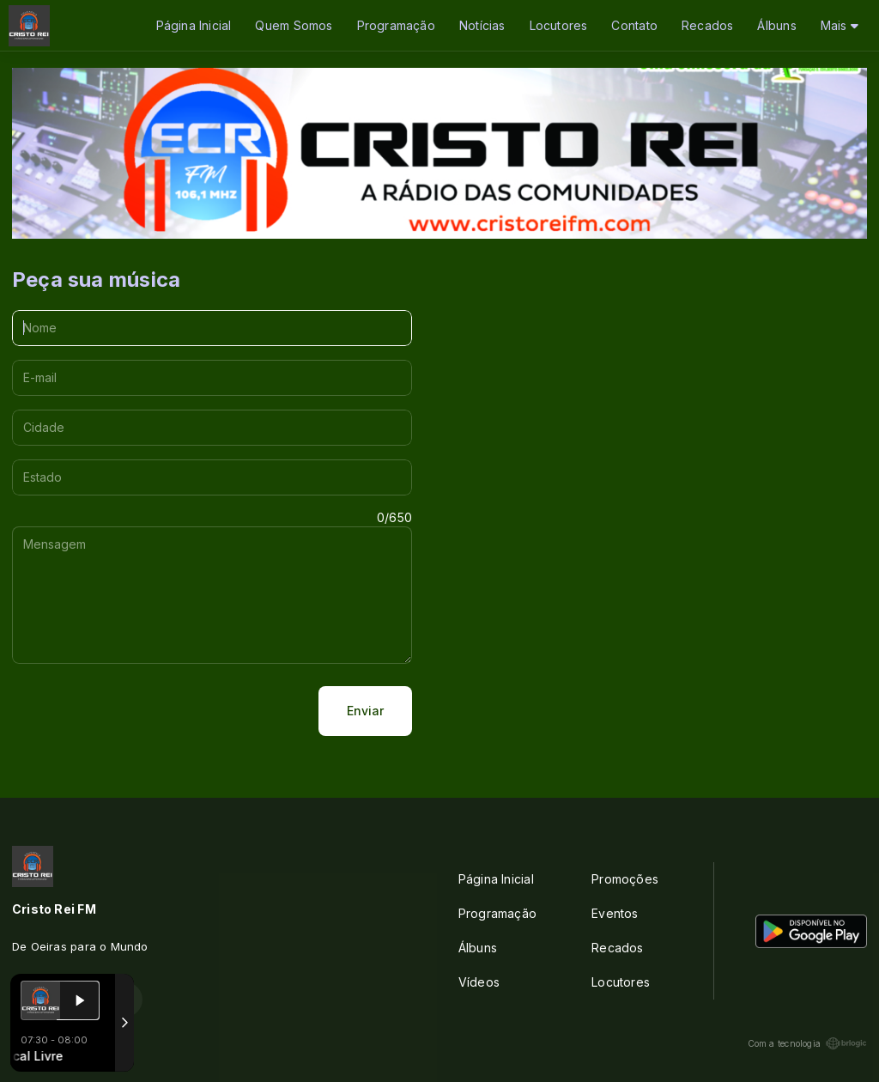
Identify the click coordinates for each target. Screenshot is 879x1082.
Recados (707, 25)
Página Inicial (194, 25)
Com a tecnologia (807, 1043)
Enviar (365, 710)
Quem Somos (293, 25)
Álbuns (776, 25)
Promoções (624, 879)
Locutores (559, 25)
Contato (634, 25)
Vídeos (479, 982)
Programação (396, 25)
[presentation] (142, 711)
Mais (839, 25)
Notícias (482, 25)
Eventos (614, 913)
